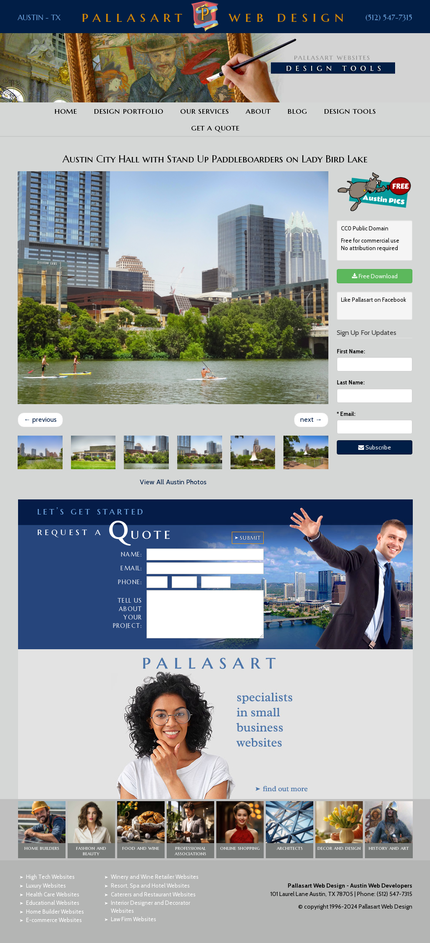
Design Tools (350, 110)
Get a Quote (215, 127)
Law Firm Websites (133, 919)
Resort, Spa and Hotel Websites (150, 885)
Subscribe (374, 447)
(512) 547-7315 (388, 17)
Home (65, 110)
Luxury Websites (46, 885)
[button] (42, 829)
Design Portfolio (128, 110)
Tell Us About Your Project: (127, 613)
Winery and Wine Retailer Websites (155, 876)
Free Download (375, 276)
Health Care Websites (52, 894)
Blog (297, 110)
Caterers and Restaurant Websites (153, 894)
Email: (346, 413)
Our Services (204, 110)
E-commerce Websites (54, 920)
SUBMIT (250, 538)
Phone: (130, 582)
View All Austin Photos (173, 482)
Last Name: (350, 382)
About (258, 110)
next (311, 419)
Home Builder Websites (55, 911)
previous (40, 419)
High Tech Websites (50, 876)
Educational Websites (52, 902)
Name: (131, 554)
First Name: (351, 351)
